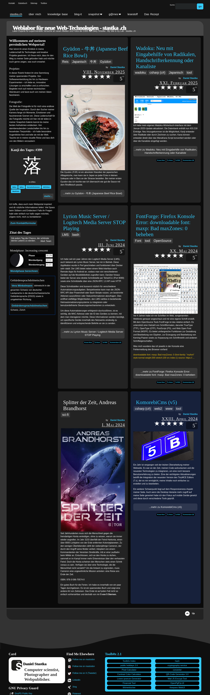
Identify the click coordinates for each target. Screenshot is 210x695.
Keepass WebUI (177, 687)
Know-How (161, 160)
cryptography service (177, 665)
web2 (158, 408)
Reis (65, 61)
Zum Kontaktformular (23, 223)
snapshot (95, 14)
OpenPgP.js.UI (177, 683)
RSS (177, 160)
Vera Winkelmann (22, 285)
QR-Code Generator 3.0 (177, 674)
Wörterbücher (129, 687)
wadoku (140, 72)
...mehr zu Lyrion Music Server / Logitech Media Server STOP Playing (92, 333)
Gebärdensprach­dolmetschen (29, 305)
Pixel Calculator (129, 670)
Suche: (172, 5)
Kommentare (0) (188, 160)
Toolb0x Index (129, 661)
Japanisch (79, 61)
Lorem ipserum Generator (129, 679)
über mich (35, 14)
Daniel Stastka (117, 67)
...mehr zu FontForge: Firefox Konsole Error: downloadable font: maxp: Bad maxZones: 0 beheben (165, 373)
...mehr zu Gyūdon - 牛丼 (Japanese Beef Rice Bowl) (92, 193)
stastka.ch (16, 14)
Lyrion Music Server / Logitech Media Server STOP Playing (94, 222)
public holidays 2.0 (129, 665)
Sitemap (34, 3)
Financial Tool (129, 683)
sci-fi (65, 414)
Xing (74, 687)
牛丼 (93, 61)
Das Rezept (151, 14)
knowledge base (58, 14)
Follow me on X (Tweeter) (84, 673)
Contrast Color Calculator (129, 674)
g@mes (115, 14)
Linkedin (76, 680)
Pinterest (76, 693)
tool (189, 72)
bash (75, 234)
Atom (170, 160)
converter (177, 670)
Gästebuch (22, 3)
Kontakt (12, 3)
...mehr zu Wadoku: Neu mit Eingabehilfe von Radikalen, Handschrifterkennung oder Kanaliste (165, 151)
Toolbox (44, 3)
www (169, 408)
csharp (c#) (157, 72)
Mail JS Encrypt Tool (177, 679)
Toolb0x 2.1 (113, 654)
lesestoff (133, 14)
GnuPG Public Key (23, 693)
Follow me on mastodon (83, 659)
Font (138, 240)
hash (177, 661)
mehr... (48, 196)
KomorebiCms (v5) (156, 402)
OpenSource (162, 240)
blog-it (78, 14)
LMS (65, 234)
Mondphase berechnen (24, 271)
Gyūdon (105, 61)
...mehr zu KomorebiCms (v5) (165, 507)
